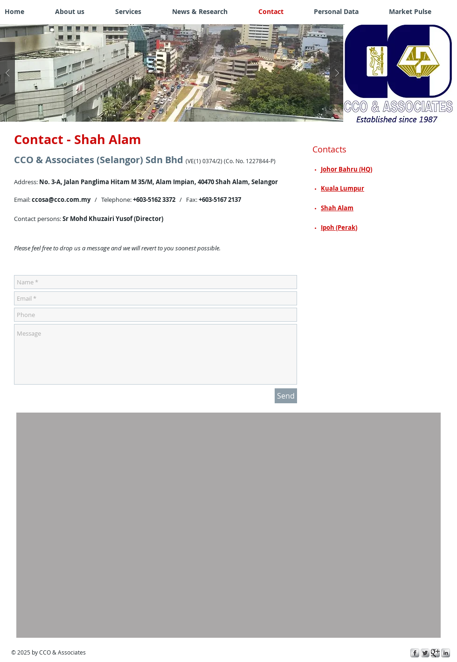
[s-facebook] (414, 652)
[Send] (286, 395)
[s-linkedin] (445, 652)
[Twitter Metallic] (425, 652)
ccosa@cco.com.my (61, 199)
